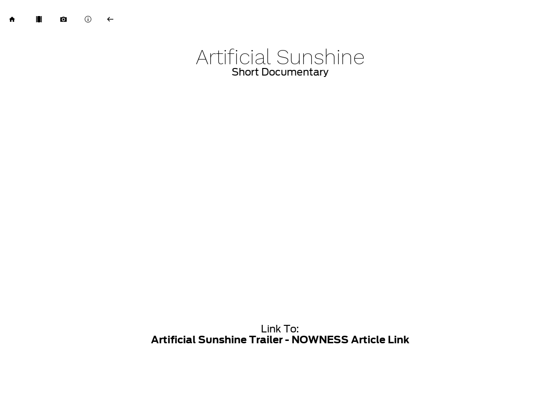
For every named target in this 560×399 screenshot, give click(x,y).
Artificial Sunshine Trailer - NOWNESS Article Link (280, 339)
